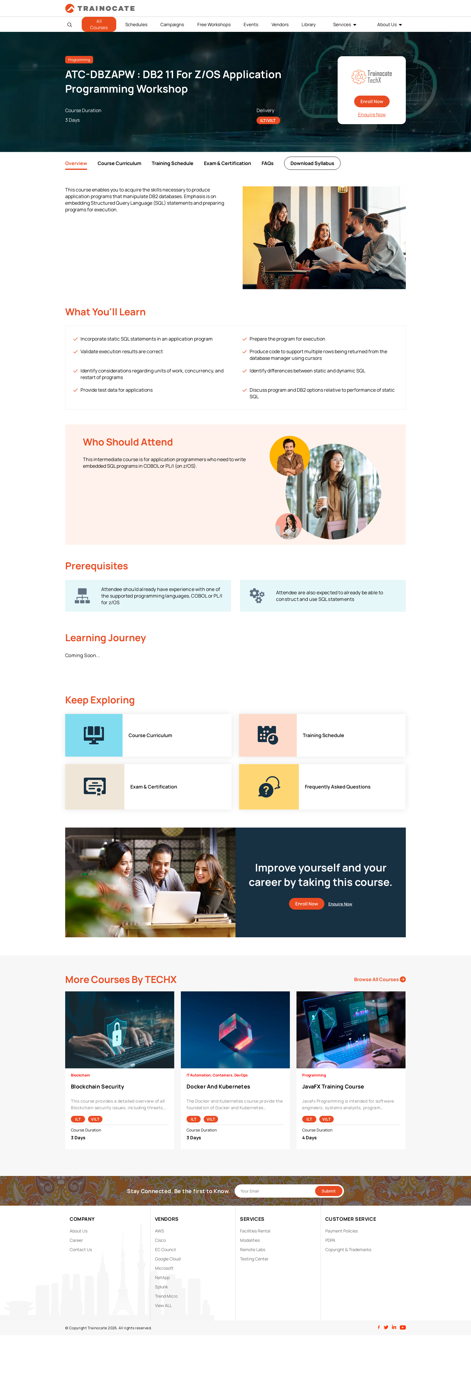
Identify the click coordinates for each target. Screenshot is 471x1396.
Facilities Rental (255, 1231)
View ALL (163, 1305)
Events (251, 24)
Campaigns (172, 24)
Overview (76, 163)
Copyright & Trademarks (348, 1249)
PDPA (330, 1240)
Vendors (280, 24)
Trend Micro (166, 1296)
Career (76, 1240)
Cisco (160, 1240)
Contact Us (81, 1249)
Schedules (136, 24)
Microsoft (164, 1268)
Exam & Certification (227, 163)
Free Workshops (214, 24)
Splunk (161, 1287)
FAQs (268, 163)
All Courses (99, 24)
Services (342, 24)
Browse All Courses (380, 979)
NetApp (162, 1277)
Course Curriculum (119, 163)
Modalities (250, 1240)
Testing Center (254, 1259)
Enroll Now (371, 101)
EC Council (165, 1249)
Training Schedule (172, 163)
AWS (159, 1231)
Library (309, 24)
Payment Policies (341, 1231)
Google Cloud (168, 1259)
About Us (387, 24)
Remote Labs (252, 1249)
